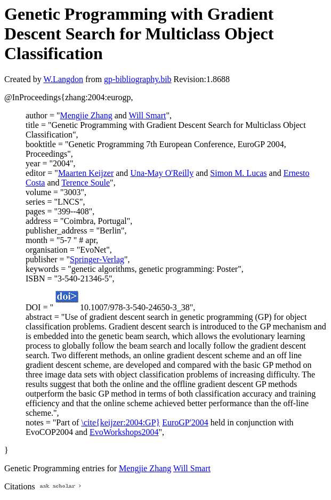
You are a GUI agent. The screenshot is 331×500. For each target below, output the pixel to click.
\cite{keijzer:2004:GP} (120, 422)
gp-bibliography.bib (138, 79)
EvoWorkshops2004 (124, 432)
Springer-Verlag (97, 259)
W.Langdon (63, 79)
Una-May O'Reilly (161, 173)
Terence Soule (85, 182)
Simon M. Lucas (238, 173)
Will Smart (147, 115)
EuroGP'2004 (185, 422)
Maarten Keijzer (86, 173)
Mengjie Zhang (86, 115)
